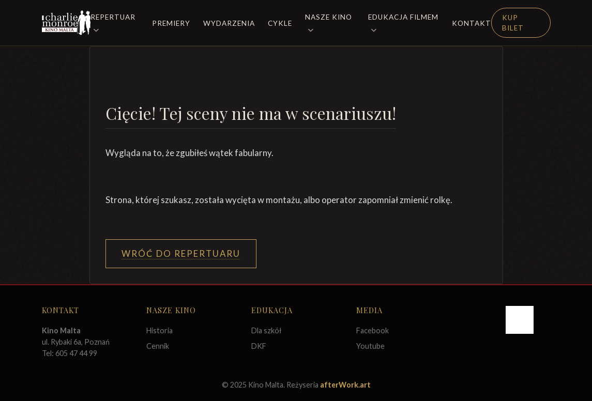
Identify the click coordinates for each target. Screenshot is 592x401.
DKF (258, 346)
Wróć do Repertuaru (181, 253)
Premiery (171, 23)
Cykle (280, 23)
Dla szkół (266, 330)
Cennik (157, 346)
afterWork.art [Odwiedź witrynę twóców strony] (345, 384)
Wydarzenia (229, 23)
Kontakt (471, 23)
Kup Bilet (513, 22)
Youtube (370, 346)
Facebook (372, 330)
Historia (159, 330)
